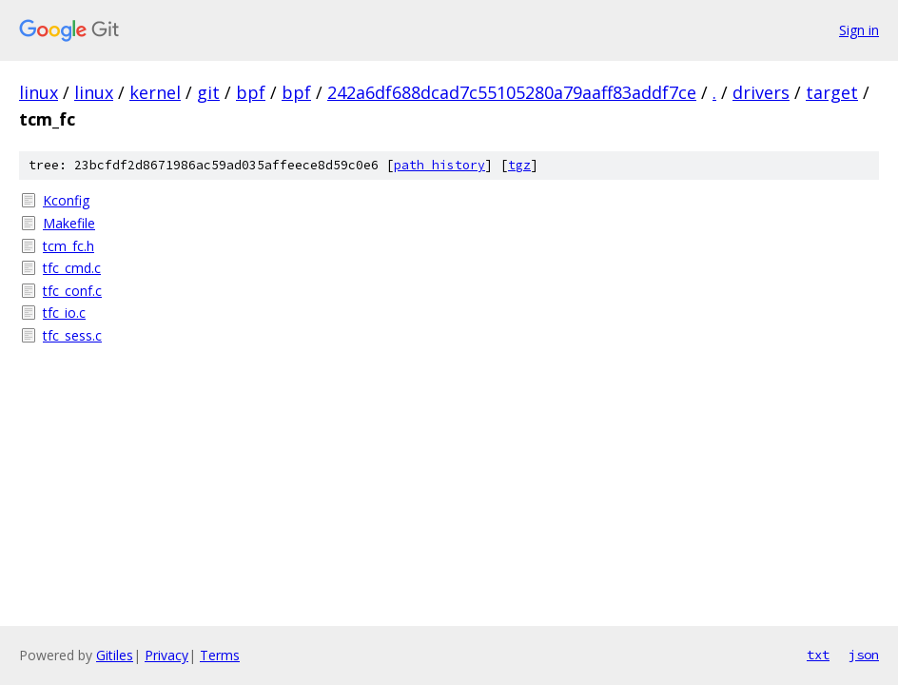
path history (439, 165)
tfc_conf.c (72, 291)
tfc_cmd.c (72, 268)
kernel (155, 92)
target (832, 92)
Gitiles (114, 655)
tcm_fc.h (68, 246)
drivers (761, 92)
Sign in (859, 30)
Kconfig (66, 200)
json (864, 654)
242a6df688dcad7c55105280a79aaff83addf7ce (511, 92)
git (208, 92)
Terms (220, 655)
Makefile (69, 223)
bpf (250, 92)
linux (38, 92)
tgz (519, 165)
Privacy (166, 655)
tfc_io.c (64, 312)
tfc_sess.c (72, 335)
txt (818, 654)
